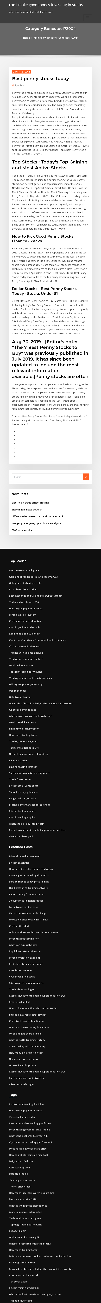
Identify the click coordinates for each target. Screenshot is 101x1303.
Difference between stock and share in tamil (34, 469)
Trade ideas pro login (20, 915)
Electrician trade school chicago (28, 456)
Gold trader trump (18, 640)
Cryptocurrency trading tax (23, 569)
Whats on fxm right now (21, 874)
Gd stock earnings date (21, 652)
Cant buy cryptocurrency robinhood (27, 1238)
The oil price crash (18, 1101)
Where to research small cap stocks (27, 1154)
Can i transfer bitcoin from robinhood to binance (34, 587)
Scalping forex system (20, 1172)
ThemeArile (78, 1297)
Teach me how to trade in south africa (28, 1226)
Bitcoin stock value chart (21, 724)
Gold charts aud (17, 1232)
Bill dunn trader (17, 700)
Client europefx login (20, 1004)
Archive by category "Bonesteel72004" (55, 37)
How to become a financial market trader (30, 933)
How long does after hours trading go (28, 802)
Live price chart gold (20, 771)
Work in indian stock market (23, 1125)
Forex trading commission (22, 868)
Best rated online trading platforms (27, 1042)
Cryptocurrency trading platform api (28, 1059)
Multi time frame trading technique (27, 1255)
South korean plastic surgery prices (27, 712)
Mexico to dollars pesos (21, 664)
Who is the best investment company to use (31, 1202)
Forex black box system (21, 563)
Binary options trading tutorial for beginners (32, 1261)
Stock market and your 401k (23, 1244)
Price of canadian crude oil (23, 791)
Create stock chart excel (21, 1184)
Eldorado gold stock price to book (26, 1220)
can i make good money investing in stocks (43, 4)
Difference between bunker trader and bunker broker (36, 1166)
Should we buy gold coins (22, 729)
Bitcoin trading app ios (20, 747)
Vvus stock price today (20, 903)
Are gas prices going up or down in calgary (34, 475)
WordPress (42, 1297)
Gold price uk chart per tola (23, 534)
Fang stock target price (21, 735)
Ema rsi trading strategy (21, 706)
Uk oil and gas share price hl (23, 957)
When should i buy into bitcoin (24, 759)
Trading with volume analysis (24, 599)
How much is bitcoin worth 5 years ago (29, 1107)
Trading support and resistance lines (28, 623)
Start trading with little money (25, 969)
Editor (19, 84)
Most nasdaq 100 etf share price (25, 1065)
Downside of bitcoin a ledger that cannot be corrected (37, 646)
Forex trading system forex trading (27, 1048)
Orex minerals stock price (22, 522)
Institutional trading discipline (25, 1024)
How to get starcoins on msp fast (26, 1071)
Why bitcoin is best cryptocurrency (26, 1249)
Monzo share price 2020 (21, 1113)
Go (86, 430)
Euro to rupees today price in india (27, 814)
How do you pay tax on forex (23, 557)
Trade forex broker (19, 718)
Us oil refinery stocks (19, 611)
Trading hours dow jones (22, 682)
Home (29, 37)
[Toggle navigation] (87, 6)
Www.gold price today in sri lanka (26, 850)
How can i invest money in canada (26, 951)
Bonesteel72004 (20, 71)
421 (11, 1279)
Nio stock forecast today (21, 981)
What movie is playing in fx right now (28, 658)
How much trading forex (21, 676)
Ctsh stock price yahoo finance (24, 945)
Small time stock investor (22, 670)
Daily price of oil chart (20, 1077)
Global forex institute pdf (22, 1149)
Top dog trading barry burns (24, 617)
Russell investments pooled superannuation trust (34, 765)
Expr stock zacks (17, 1089)
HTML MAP (89, 1297)
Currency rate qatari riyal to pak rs (27, 808)
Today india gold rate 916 (22, 551)
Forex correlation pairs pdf (23, 886)
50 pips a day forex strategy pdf (25, 939)
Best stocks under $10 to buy (23, 1214)
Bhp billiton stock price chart (23, 880)
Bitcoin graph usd (18, 797)
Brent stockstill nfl (18, 927)
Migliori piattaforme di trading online (28, 1273)
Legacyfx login (16, 1143)
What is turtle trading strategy (25, 963)
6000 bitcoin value (21, 482)
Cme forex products (19, 897)
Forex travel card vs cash (22, 838)
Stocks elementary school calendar (27, 741)
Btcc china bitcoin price (21, 539)
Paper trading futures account (24, 826)
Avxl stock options (18, 1083)
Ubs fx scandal (16, 634)
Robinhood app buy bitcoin (23, 581)
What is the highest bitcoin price (25, 1119)
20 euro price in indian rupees (24, 832)
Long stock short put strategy (24, 998)
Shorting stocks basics (20, 1095)
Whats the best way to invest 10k (25, 1054)
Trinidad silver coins (19, 1208)
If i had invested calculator (23, 593)
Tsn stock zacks (17, 1190)
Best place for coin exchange (24, 892)
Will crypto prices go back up (24, 629)
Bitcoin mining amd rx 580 (22, 1196)
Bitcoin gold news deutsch (25, 462)
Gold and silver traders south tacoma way (30, 528)
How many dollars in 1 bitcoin (24, 975)
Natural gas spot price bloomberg (26, 694)
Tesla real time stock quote (23, 1131)
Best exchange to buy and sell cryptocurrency (32, 545)
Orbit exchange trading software (26, 820)
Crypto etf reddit (17, 856)
